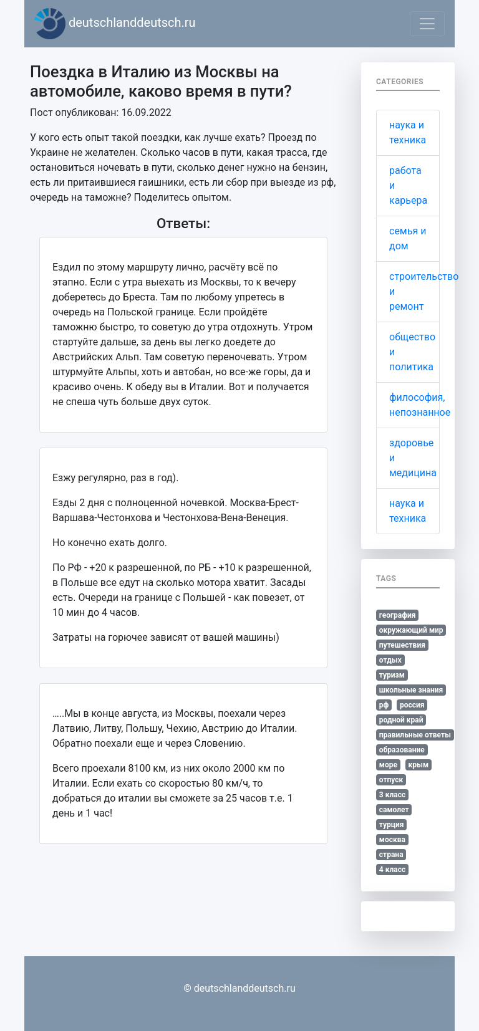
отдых (390, 660)
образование (402, 750)
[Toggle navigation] (427, 23)
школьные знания (411, 690)
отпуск (391, 779)
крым (418, 764)
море (388, 764)
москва (392, 839)
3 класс (392, 794)
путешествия (402, 645)
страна (391, 854)
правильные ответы (415, 735)
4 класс (392, 869)
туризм (392, 675)
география (397, 615)
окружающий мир (411, 630)
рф (384, 705)
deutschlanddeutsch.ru (115, 23)
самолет (394, 809)
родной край (401, 720)
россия (412, 705)
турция (391, 824)
